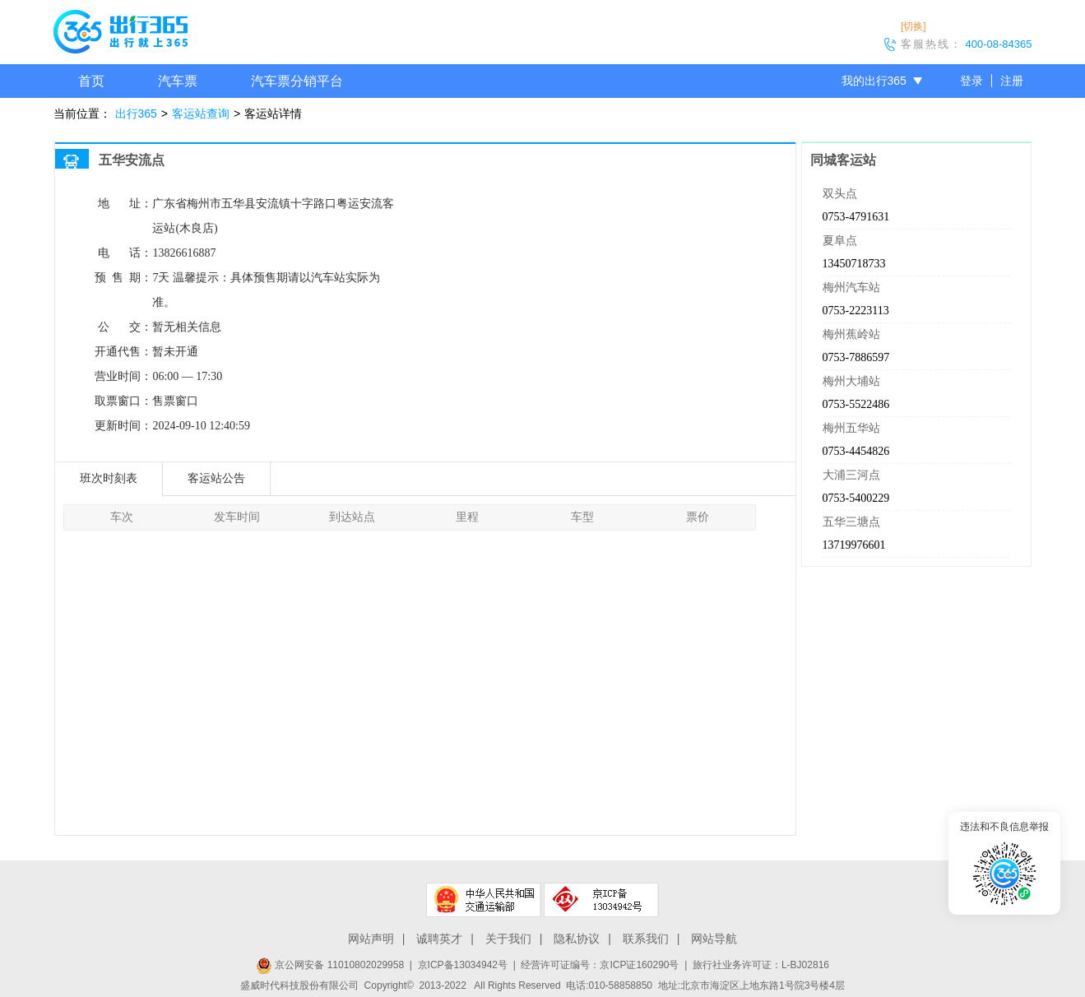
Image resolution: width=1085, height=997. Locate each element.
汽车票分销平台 (297, 81)
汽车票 (177, 81)
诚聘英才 (439, 938)
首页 (91, 81)
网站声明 (371, 938)
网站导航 (714, 938)
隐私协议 (577, 938)
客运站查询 (201, 113)
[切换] (913, 26)
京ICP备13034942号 (463, 965)
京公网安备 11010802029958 (330, 965)
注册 (1011, 80)
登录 (971, 80)
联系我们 (646, 938)
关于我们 (508, 938)
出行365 (136, 113)
